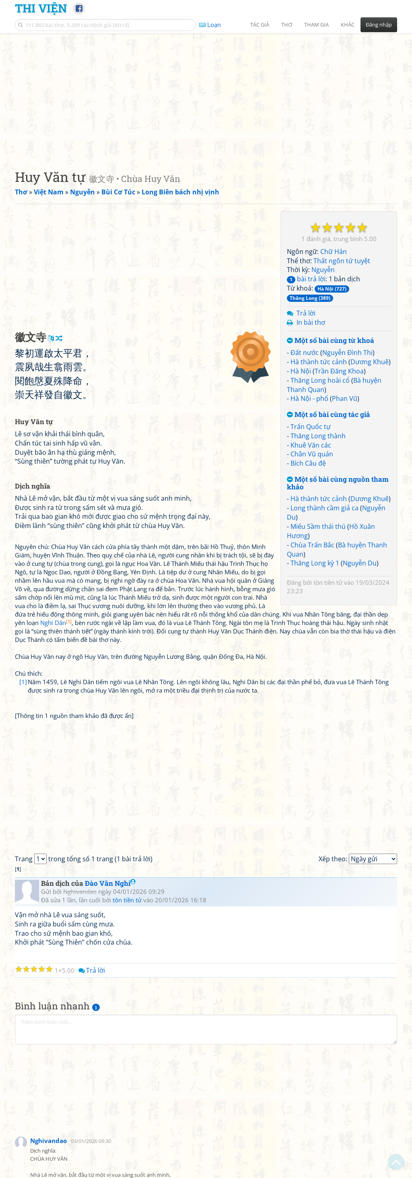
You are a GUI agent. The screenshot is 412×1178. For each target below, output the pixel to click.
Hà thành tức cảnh (318, 361)
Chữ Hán (333, 251)
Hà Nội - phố (309, 398)
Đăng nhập (379, 24)
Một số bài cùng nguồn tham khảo (338, 483)
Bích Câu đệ (308, 463)
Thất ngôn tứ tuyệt (341, 260)
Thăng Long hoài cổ (320, 380)
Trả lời (306, 313)
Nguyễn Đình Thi (347, 352)
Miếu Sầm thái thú (318, 526)
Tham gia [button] (316, 24)
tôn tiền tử (327, 582)
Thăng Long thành (318, 435)
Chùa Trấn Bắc (312, 545)
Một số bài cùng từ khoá (330, 341)
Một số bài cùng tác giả (328, 415)
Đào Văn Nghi (110, 883)
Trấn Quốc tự (310, 426)
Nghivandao (48, 1141)
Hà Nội (300, 371)
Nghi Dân (56, 623)
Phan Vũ (344, 398)
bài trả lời (306, 278)
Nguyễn (323, 269)
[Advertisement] (206, 94)
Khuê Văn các (310, 445)
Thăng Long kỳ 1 (314, 563)
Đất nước (304, 352)
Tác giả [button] (259, 24)
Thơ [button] (286, 24)
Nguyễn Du (360, 563)
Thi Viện (41, 8)
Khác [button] (347, 24)
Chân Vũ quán (311, 454)
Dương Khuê (369, 361)
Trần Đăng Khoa (339, 371)
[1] (23, 682)
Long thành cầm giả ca (324, 507)
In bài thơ (311, 322)
